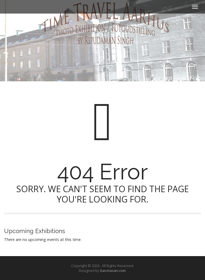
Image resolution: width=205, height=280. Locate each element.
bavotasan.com (113, 270)
